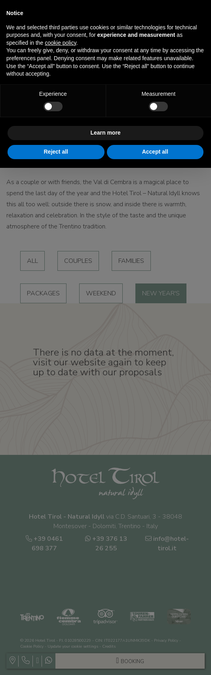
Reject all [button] (56, 151)
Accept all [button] (155, 151)
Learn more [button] (105, 132)
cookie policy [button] (60, 43)
